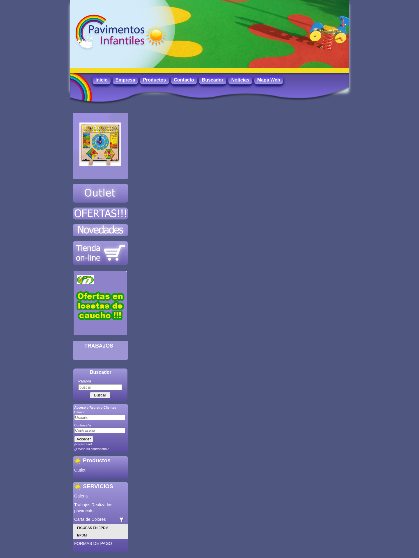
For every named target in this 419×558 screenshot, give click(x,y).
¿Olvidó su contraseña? (91, 449)
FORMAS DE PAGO (93, 543)
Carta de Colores (90, 519)
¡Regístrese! (83, 444)
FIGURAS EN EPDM (92, 527)
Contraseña (82, 425)
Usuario (80, 412)
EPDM (82, 535)
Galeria (81, 496)
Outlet (79, 470)
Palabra (84, 381)
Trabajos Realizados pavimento (93, 507)
